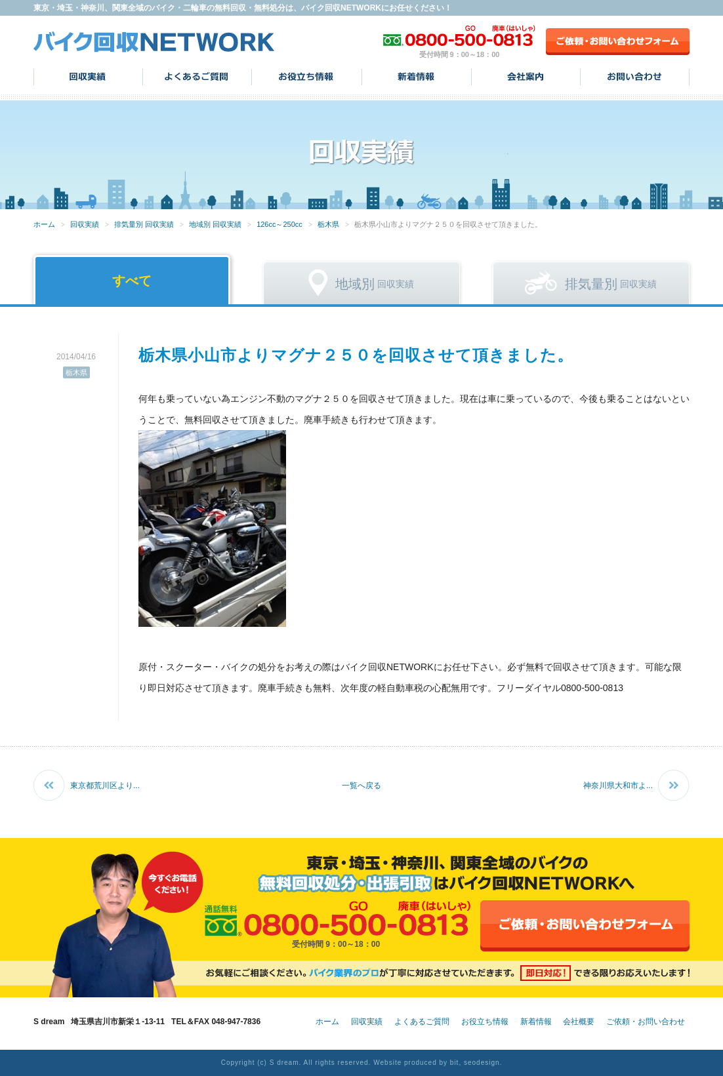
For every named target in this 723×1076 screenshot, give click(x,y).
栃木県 (328, 224)
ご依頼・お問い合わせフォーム (618, 41)
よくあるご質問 (197, 76)
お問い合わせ (635, 76)
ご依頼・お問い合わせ (645, 1021)
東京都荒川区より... (105, 785)
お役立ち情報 (307, 76)
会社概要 (578, 1021)
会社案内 (526, 76)
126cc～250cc (279, 224)
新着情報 (416, 76)
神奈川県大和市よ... (618, 785)
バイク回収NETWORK (154, 41)
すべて (132, 280)
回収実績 (88, 76)
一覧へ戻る (361, 785)
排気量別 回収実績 (144, 224)
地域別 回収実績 (215, 224)
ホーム (44, 224)
